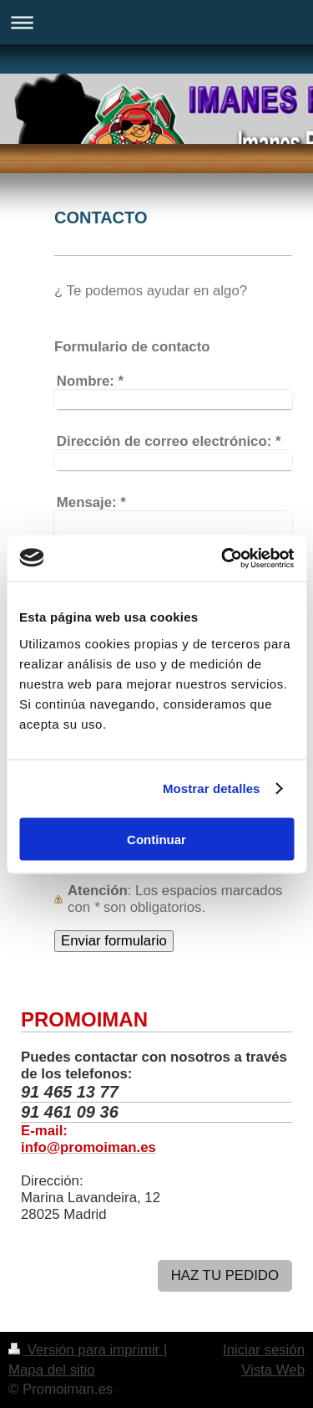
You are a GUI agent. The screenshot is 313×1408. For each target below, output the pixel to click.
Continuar (156, 839)
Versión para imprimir (86, 1350)
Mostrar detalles (211, 788)
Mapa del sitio (51, 1370)
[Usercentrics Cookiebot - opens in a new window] (223, 558)
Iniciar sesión (264, 1350)
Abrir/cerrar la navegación (156, 22)
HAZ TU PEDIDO (225, 1275)
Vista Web (273, 1370)
